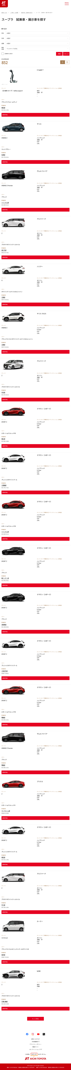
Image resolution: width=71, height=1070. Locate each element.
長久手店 (3, 250)
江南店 (3, 297)
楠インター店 (5, 578)
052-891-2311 (5, 720)
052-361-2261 (5, 907)
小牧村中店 (4, 671)
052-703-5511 (5, 157)
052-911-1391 (5, 110)
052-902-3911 (5, 580)
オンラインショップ (34, 1049)
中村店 (3, 392)
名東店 (3, 155)
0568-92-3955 (5, 813)
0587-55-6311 (5, 299)
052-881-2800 (5, 441)
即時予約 (35, 115)
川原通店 (3, 485)
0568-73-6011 (5, 673)
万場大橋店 (4, 1001)
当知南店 (3, 624)
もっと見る (37, 1019)
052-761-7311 (5, 487)
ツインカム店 (5, 202)
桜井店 (3, 955)
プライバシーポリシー (35, 1044)
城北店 (3, 108)
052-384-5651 (5, 627)
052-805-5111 (5, 205)
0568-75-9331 (5, 957)
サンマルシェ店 (5, 811)
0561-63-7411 (5, 252)
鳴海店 (3, 717)
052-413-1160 (5, 1004)
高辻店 (3, 439)
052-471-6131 (5, 395)
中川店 (3, 905)
